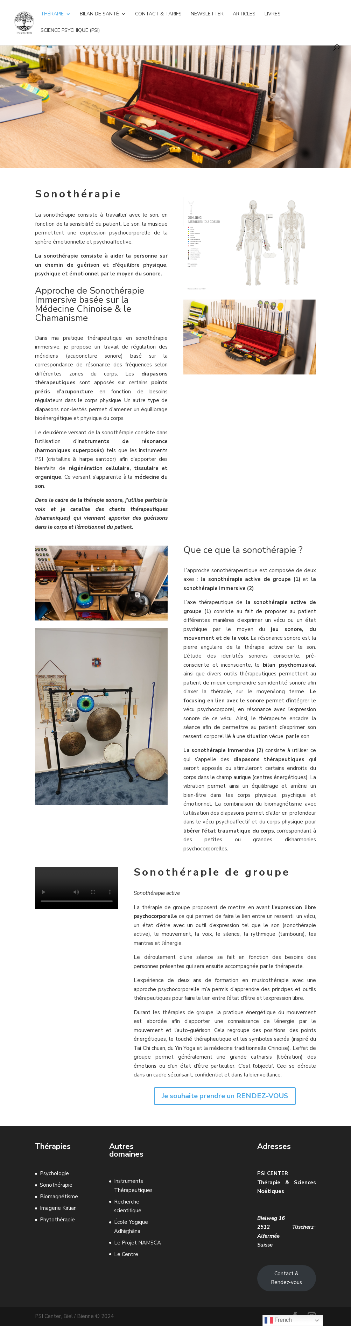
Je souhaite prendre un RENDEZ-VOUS (225, 1096)
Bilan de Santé (99, 14)
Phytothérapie (57, 1219)
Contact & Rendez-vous (286, 1278)
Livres (273, 14)
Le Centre (126, 1254)
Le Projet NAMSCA (137, 1242)
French (278, 1320)
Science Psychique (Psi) (70, 31)
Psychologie (54, 1173)
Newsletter (207, 14)
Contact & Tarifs (158, 14)
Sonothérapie (56, 1184)
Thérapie (52, 14)
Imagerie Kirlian (58, 1208)
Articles (244, 14)
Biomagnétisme (59, 1196)
